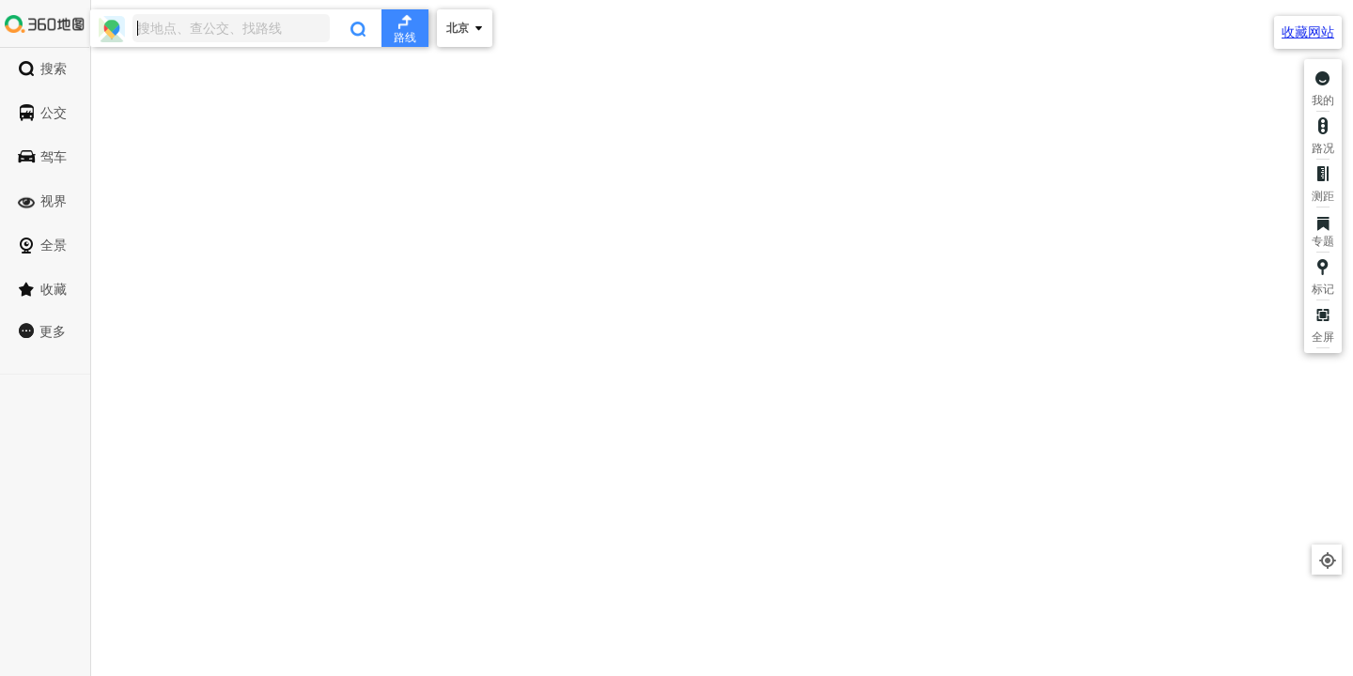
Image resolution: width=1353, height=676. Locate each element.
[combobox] (259, 28)
